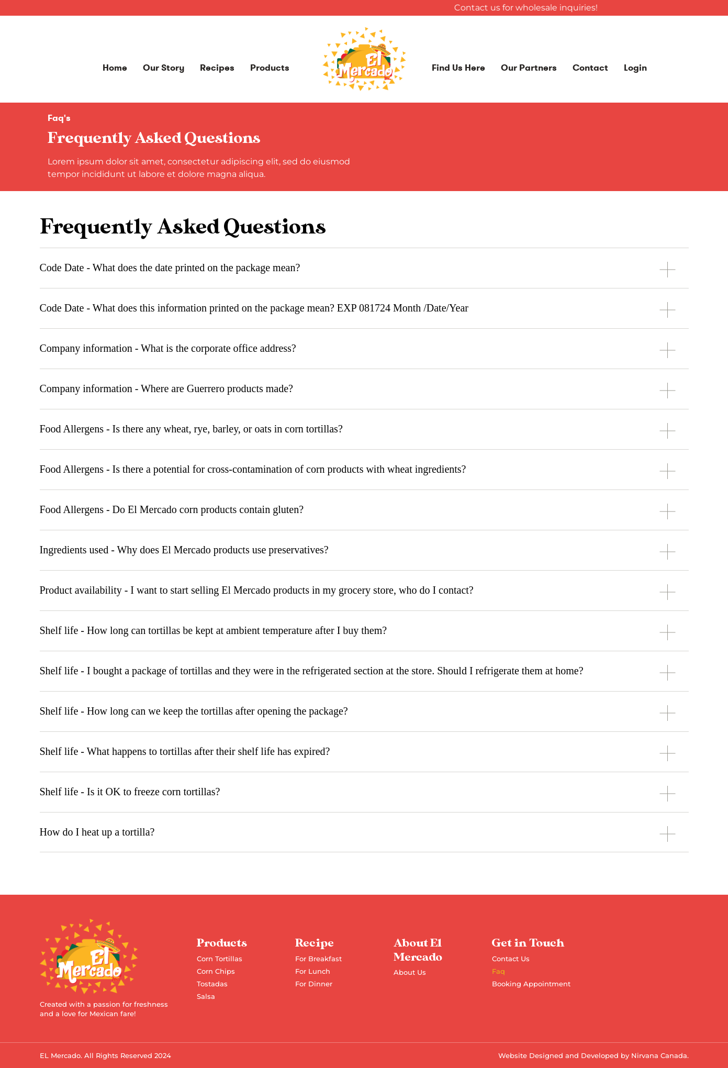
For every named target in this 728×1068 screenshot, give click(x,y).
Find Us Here (458, 68)
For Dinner (313, 984)
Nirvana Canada (659, 1055)
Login (635, 68)
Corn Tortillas (219, 958)
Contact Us (511, 958)
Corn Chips (216, 971)
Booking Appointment (531, 984)
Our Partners (529, 68)
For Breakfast (318, 958)
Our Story (163, 68)
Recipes (217, 68)
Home (115, 68)
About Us (410, 972)
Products (269, 68)
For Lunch (312, 971)
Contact (590, 68)
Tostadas (212, 984)
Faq (498, 971)
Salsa (206, 996)
